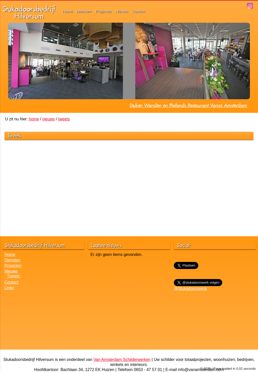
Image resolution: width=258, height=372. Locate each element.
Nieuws (122, 11)
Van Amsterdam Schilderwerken (121, 359)
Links (9, 288)
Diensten (84, 11)
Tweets (13, 276)
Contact (138, 11)
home (34, 119)
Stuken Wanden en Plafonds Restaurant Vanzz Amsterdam (188, 105)
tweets (64, 119)
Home (67, 11)
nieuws (48, 119)
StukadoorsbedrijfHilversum (29, 12)
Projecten (103, 11)
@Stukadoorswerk (190, 288)
